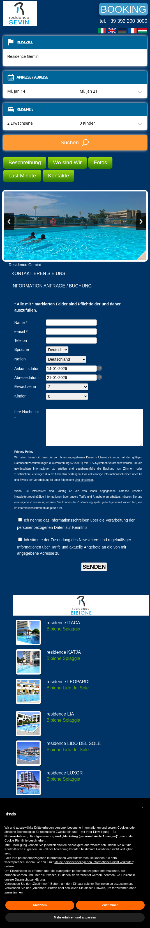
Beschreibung (24, 162)
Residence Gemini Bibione (45, 13)
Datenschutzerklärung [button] (30, 879)
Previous (9, 221)
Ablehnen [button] (40, 905)
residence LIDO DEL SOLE (74, 750)
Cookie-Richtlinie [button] (16, 840)
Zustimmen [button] (110, 905)
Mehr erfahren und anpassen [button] (75, 917)
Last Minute (22, 176)
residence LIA (60, 720)
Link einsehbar (84, 486)
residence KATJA (64, 659)
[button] (142, 807)
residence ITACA (63, 629)
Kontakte (58, 176)
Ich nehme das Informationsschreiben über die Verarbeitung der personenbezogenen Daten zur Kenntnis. (76, 530)
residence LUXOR (65, 779)
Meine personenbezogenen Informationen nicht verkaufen (93, 862)
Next (141, 221)
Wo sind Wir (67, 162)
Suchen (75, 142)
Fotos (100, 162)
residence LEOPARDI (68, 688)
